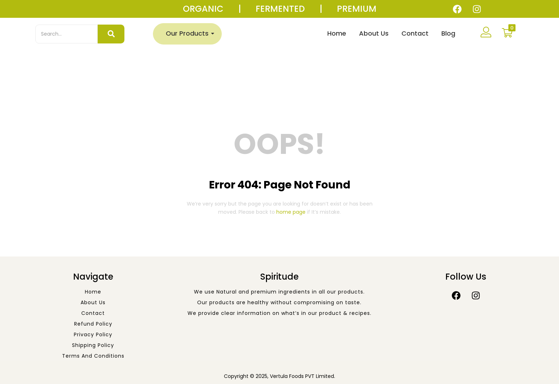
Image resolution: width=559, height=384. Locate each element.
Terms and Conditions (93, 355)
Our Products (188, 33)
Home (336, 33)
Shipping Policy (93, 345)
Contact (415, 33)
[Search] (66, 34)
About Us (374, 33)
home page (291, 212)
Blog (448, 33)
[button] (507, 33)
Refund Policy (93, 323)
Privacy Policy (93, 334)
